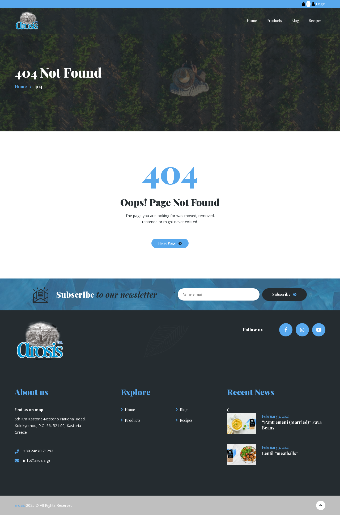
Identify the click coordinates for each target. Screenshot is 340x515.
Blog (184, 409)
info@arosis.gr (32, 460)
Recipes (186, 420)
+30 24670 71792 (34, 450)
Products (132, 420)
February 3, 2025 (275, 416)
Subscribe (281, 294)
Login (320, 3)
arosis (20, 505)
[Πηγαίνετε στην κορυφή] (320, 505)
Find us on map (29, 409)
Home (130, 409)
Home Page (167, 243)
